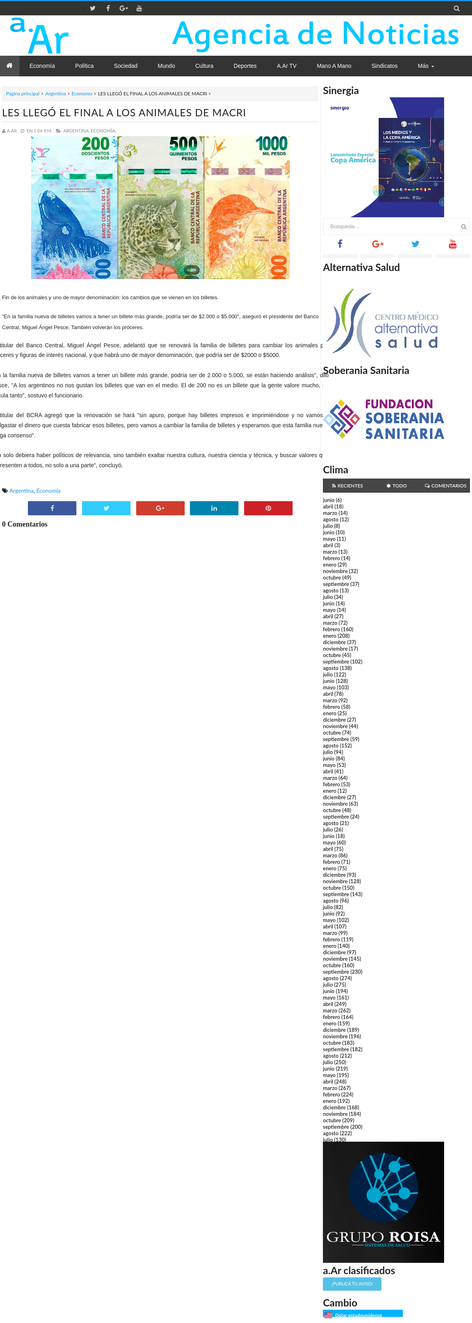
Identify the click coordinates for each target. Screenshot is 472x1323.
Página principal (23, 93)
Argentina (55, 93)
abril (328, 506)
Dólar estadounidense (358, 1315)
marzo (330, 513)
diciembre (334, 642)
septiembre (336, 584)
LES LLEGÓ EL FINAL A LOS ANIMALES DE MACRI (124, 112)
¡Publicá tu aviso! (352, 1283)
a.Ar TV (287, 66)
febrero (331, 558)
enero (329, 564)
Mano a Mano (334, 66)
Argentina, (76, 130)
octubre (332, 577)
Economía (82, 93)
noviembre (335, 571)
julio (328, 526)
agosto (330, 519)
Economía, (103, 130)
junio (328, 500)
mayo (329, 539)
